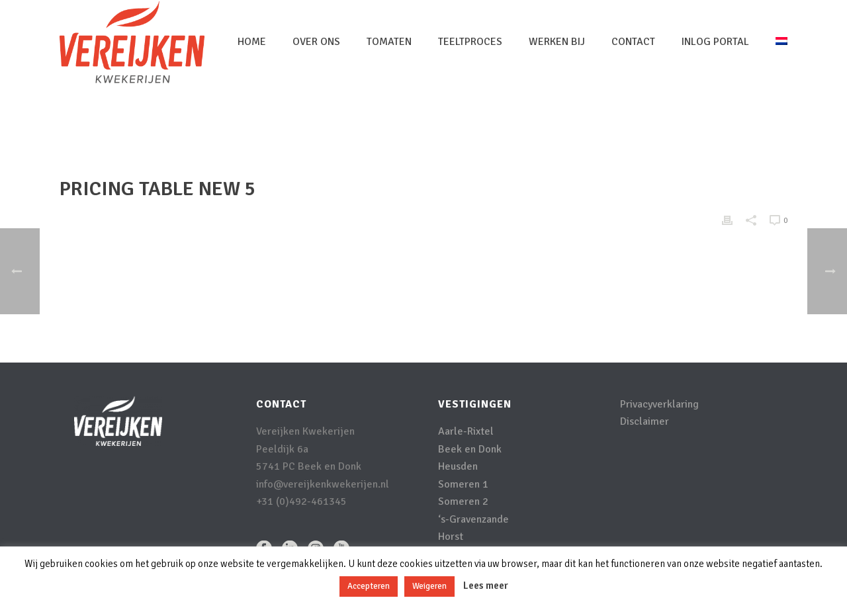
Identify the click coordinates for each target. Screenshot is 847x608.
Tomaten (389, 41)
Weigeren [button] (429, 586)
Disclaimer (644, 421)
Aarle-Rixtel (466, 431)
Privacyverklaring (659, 404)
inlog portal (715, 41)
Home (252, 41)
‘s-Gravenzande (473, 519)
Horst (450, 536)
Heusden (458, 466)
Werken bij (557, 41)
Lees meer (485, 585)
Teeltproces (470, 41)
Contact (633, 41)
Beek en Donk (470, 449)
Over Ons (316, 41)
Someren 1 (463, 484)
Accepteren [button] (368, 586)
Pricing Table (663, 130)
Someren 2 (463, 501)
